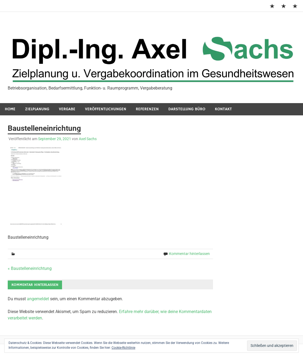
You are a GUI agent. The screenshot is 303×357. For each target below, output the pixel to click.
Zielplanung (37, 109)
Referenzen (147, 109)
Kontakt (223, 109)
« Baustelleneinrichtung (30, 268)
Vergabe (67, 109)
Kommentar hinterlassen (189, 253)
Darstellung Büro (186, 109)
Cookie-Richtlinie (123, 348)
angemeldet (38, 298)
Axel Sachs (88, 139)
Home (10, 109)
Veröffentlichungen (105, 109)
